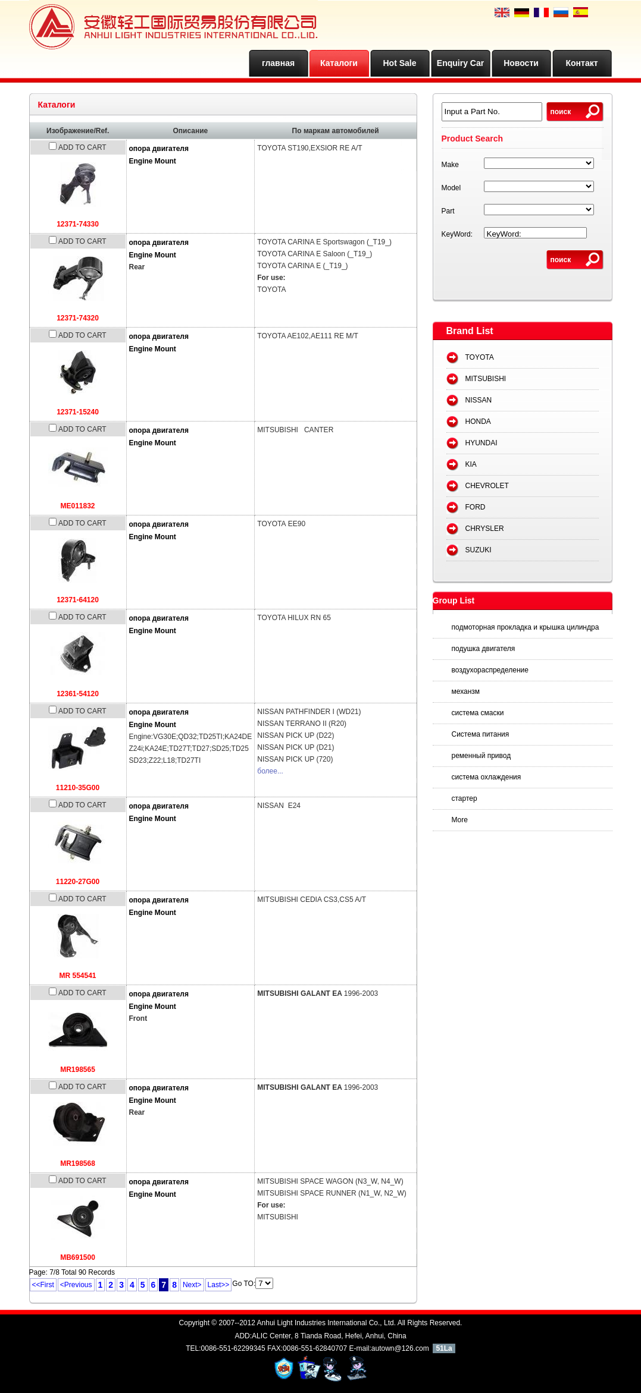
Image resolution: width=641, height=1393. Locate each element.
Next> (192, 1285)
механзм (466, 691)
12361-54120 (78, 694)
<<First (43, 1285)
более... (270, 771)
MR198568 (77, 1163)
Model (451, 188)
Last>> (219, 1285)
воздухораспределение (490, 670)
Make (450, 165)
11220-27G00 (77, 882)
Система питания (480, 734)
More (460, 820)
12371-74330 (78, 224)
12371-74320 (78, 318)
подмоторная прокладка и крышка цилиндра (525, 627)
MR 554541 (77, 975)
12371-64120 (78, 600)
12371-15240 (78, 412)
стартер (464, 798)
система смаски (478, 713)
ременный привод (481, 755)
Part (448, 211)
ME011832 (77, 506)
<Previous (76, 1285)
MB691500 (77, 1257)
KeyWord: (457, 234)
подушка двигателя (483, 648)
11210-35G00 (77, 788)
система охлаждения (486, 777)
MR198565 (77, 1069)
